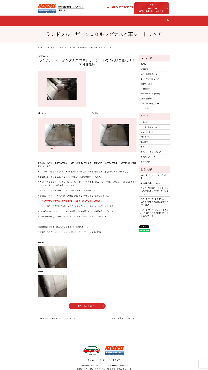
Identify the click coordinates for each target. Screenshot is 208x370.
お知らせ (144, 120)
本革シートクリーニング (150, 149)
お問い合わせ (156, 19)
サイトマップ (146, 106)
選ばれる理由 (118, 19)
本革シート (64, 45)
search (164, 20)
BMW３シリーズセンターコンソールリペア (58, 316)
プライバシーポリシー (149, 101)
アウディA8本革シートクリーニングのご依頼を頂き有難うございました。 (154, 189)
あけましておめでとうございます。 (153, 174)
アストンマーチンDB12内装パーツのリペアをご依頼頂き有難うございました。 (154, 200)
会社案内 (54, 19)
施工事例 (106, 19)
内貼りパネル (146, 135)
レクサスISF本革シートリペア (122, 316)
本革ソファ (145, 159)
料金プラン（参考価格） (137, 19)
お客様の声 (145, 86)
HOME (45, 19)
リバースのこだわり (69, 19)
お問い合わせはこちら (87, 304)
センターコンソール (148, 125)
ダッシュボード (146, 130)
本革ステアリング (147, 155)
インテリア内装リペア (90, 19)
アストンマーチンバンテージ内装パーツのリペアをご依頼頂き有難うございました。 (154, 211)
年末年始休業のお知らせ (150, 181)
